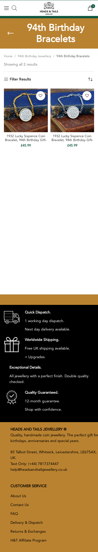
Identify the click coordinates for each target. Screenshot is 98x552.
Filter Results (20, 79)
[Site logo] (49, 7)
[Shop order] (90, 79)
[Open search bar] (14, 8)
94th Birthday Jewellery (34, 56)
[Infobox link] (37, 321)
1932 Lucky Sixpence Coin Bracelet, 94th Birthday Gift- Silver (72, 140)
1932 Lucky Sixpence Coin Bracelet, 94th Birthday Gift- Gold (26, 140)
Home (8, 56)
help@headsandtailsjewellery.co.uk (38, 469)
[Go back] (10, 33)
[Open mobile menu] (6, 8)
